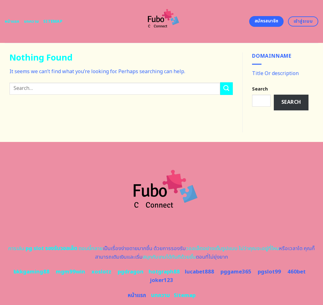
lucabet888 (199, 272)
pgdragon (131, 272)
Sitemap (52, 21)
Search (260, 89)
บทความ (31, 21)
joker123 (161, 280)
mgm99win (70, 272)
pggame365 (235, 272)
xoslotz (101, 272)
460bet (296, 272)
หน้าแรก (12, 21)
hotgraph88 (164, 272)
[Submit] (226, 88)
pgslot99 (269, 272)
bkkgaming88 (32, 272)
